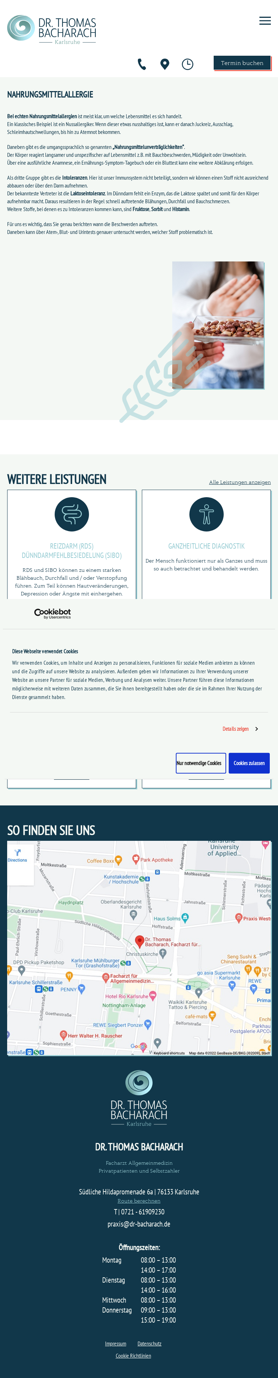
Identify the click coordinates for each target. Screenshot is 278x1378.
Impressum (115, 1343)
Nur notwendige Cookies (199, 762)
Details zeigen (236, 728)
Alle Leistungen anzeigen (240, 481)
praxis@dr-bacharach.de (139, 1224)
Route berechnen (139, 1200)
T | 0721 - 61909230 (139, 1212)
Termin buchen (242, 62)
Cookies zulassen (249, 762)
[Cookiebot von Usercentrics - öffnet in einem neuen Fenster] (39, 614)
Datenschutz (150, 1343)
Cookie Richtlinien (133, 1355)
